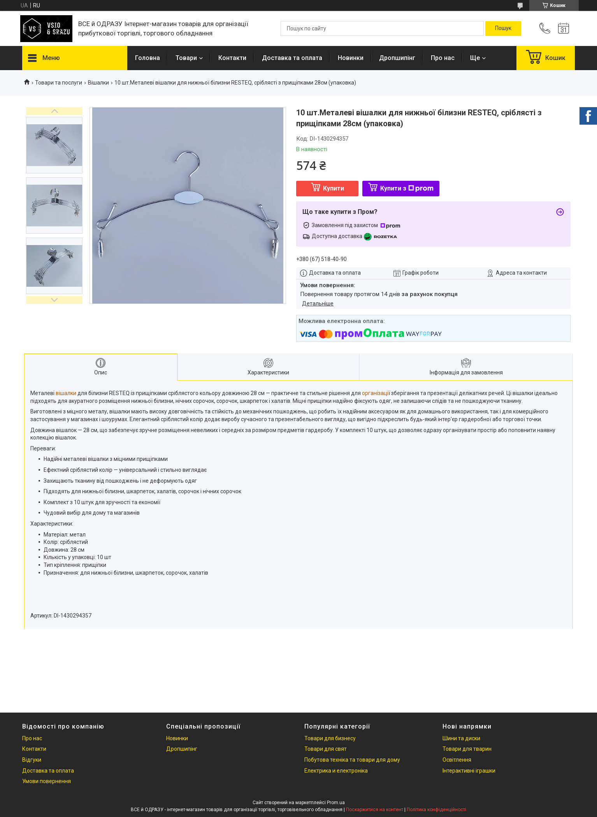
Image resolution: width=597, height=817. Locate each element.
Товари (186, 58)
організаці (375, 393)
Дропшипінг (397, 58)
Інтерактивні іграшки (468, 771)
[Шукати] (503, 28)
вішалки (66, 393)
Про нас (443, 58)
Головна (147, 58)
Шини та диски (461, 738)
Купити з (407, 188)
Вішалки (98, 82)
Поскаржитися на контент (374, 809)
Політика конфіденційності (436, 809)
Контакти (232, 58)
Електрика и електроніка (336, 771)
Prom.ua (336, 802)
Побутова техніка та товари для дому (352, 760)
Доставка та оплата (292, 58)
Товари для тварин (467, 749)
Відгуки (31, 760)
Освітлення (456, 760)
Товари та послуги (58, 82)
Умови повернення (46, 781)
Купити (333, 188)
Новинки (350, 58)
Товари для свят (325, 749)
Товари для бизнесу (330, 738)
